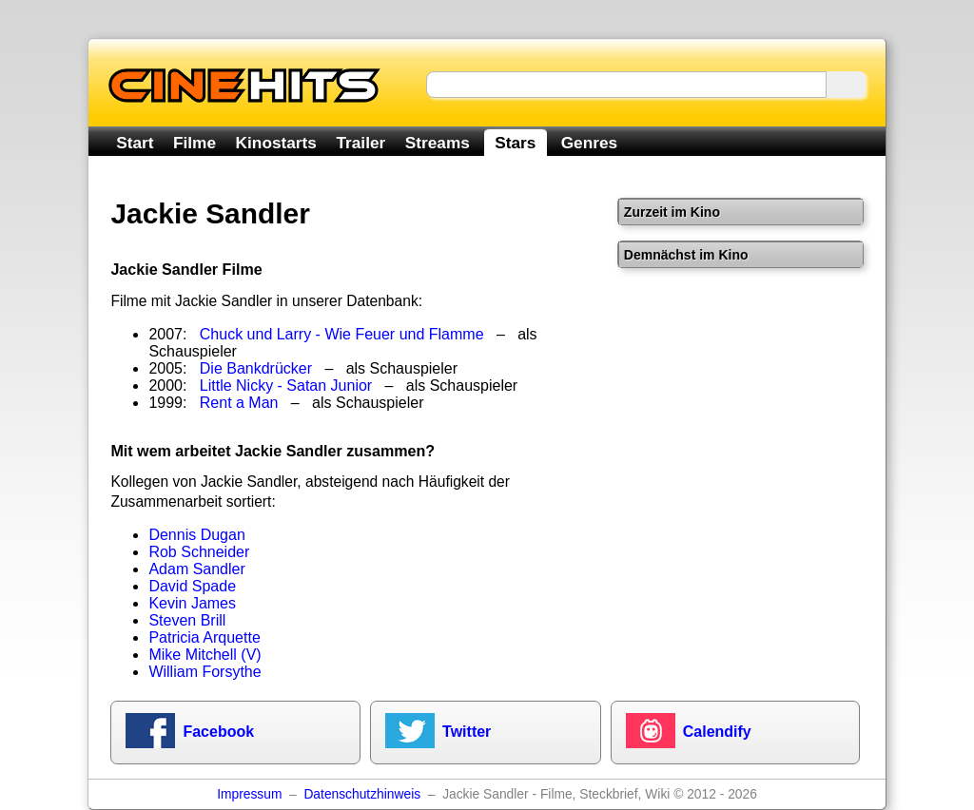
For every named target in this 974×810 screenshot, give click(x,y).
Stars (515, 142)
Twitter (466, 731)
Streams (437, 142)
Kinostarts (276, 142)
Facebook (218, 731)
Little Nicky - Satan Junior (286, 385)
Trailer (360, 142)
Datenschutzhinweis (361, 794)
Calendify (717, 731)
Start (134, 142)
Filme (194, 142)
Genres (589, 142)
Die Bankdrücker (256, 368)
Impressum (249, 794)
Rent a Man (239, 403)
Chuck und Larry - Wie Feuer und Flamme (342, 334)
